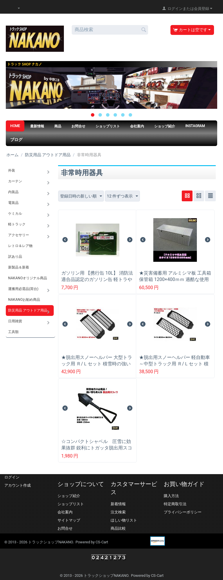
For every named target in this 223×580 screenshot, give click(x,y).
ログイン (11, 477)
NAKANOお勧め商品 (24, 300)
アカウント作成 (17, 485)
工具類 (13, 332)
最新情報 (37, 126)
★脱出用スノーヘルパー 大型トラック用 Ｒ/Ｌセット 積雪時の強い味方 (96, 364)
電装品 (13, 203)
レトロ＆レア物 (20, 246)
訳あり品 (15, 257)
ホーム (12, 154)
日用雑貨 (15, 321)
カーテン (15, 181)
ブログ (16, 139)
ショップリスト (108, 126)
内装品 (13, 192)
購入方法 (171, 496)
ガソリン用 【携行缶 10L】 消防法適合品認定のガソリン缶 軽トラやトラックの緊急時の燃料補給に (97, 279)
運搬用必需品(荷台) (23, 289)
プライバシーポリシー (183, 512)
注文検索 (118, 512)
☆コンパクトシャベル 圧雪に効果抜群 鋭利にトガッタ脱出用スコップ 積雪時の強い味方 (96, 448)
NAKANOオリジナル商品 (27, 278)
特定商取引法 (175, 504)
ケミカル (15, 213)
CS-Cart (102, 542)
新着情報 (118, 504)
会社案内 (137, 126)
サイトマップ (68, 520)
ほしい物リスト (124, 520)
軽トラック (17, 224)
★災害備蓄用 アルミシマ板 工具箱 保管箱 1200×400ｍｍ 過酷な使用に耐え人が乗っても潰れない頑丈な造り (175, 282)
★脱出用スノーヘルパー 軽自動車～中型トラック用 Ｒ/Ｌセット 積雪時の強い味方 (174, 364)
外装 (11, 170)
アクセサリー (18, 235)
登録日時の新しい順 (81, 196)
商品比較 (118, 528)
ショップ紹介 (164, 126)
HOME (15, 126)
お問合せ (78, 126)
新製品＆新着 (18, 267)
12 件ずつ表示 (122, 196)
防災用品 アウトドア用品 (48, 154)
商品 (57, 126)
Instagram (195, 126)
